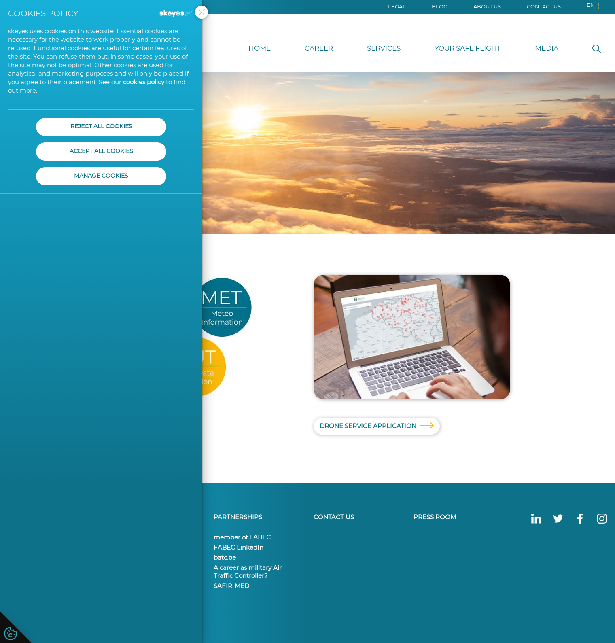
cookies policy (143, 82)
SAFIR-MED (231, 586)
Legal (397, 7)
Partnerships (238, 517)
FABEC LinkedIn (238, 548)
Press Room (435, 517)
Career (319, 48)
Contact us (544, 7)
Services (384, 48)
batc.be (225, 558)
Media (546, 48)
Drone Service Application (377, 426)
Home (259, 48)
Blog (439, 7)
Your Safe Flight (468, 48)
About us (487, 7)
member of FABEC (242, 538)
